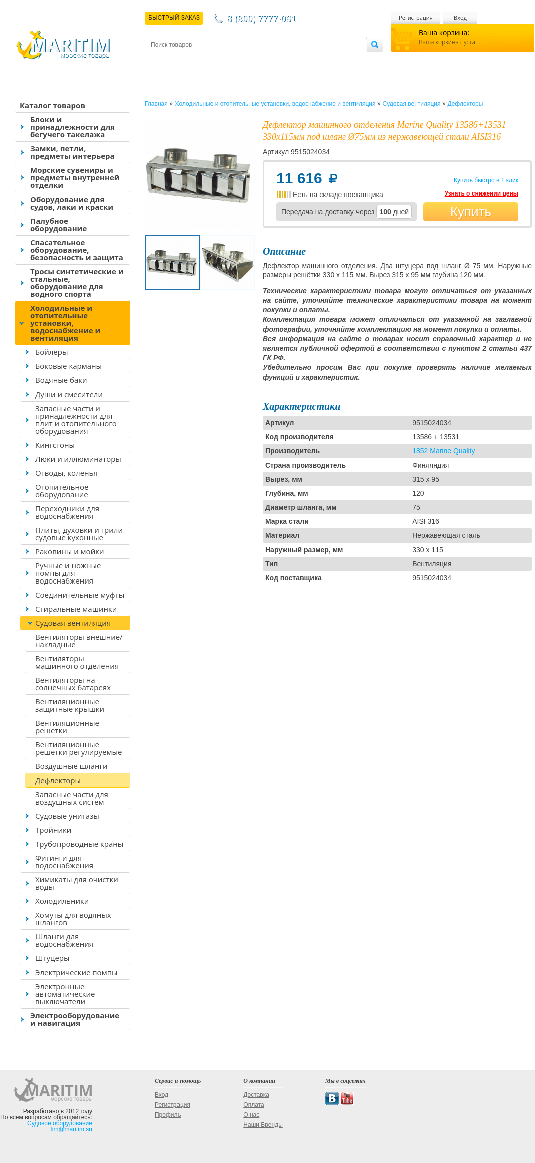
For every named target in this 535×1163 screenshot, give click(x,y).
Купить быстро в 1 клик (486, 180)
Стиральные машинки (76, 609)
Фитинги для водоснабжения (64, 861)
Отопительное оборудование (61, 490)
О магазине (271, 61)
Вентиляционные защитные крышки (69, 705)
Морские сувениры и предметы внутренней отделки (75, 177)
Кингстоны (55, 445)
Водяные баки (61, 380)
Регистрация (416, 17)
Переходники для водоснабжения (67, 512)
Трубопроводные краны (79, 844)
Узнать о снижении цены (481, 193)
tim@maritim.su (71, 1129)
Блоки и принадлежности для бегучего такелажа (72, 126)
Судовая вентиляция (73, 623)
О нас (251, 1114)
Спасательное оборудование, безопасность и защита (76, 249)
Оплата (234, 61)
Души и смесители (69, 394)
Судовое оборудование (59, 1123)
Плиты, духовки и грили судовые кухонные (79, 533)
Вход (460, 17)
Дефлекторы (58, 780)
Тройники (53, 830)
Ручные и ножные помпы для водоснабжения (68, 573)
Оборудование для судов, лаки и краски (71, 203)
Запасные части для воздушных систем (71, 798)
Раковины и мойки (69, 551)
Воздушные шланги (71, 766)
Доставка (200, 61)
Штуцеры (52, 958)
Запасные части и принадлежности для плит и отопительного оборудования (76, 419)
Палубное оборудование (58, 224)
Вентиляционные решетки (67, 726)
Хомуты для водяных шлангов (73, 918)
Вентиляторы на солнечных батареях (73, 683)
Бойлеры (51, 352)
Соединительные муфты (79, 595)
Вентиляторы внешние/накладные (79, 640)
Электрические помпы (76, 972)
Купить (470, 211)
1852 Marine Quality (443, 451)
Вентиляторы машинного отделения (77, 662)
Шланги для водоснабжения (64, 940)
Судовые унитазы (67, 816)
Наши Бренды (262, 1124)
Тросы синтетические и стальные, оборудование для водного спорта (77, 282)
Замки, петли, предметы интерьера (72, 152)
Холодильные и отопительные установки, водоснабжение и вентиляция (65, 323)
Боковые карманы (68, 366)
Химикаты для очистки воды (76, 883)
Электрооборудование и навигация (74, 1019)
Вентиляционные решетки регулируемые (78, 748)
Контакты (162, 61)
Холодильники (62, 901)
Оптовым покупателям (335, 61)
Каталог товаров (52, 105)
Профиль (168, 1114)
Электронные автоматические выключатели (65, 993)
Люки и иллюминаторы (78, 459)
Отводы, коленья (66, 473)
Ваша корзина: (444, 32)
